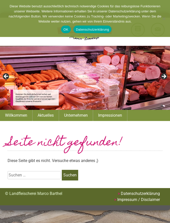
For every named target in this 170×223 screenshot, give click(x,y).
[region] (85, 78)
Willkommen (16, 115)
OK (66, 29)
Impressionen (110, 115)
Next (163, 76)
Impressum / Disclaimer (138, 199)
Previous (6, 76)
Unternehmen (76, 115)
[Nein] (163, 18)
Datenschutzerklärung (140, 193)
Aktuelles (46, 115)
